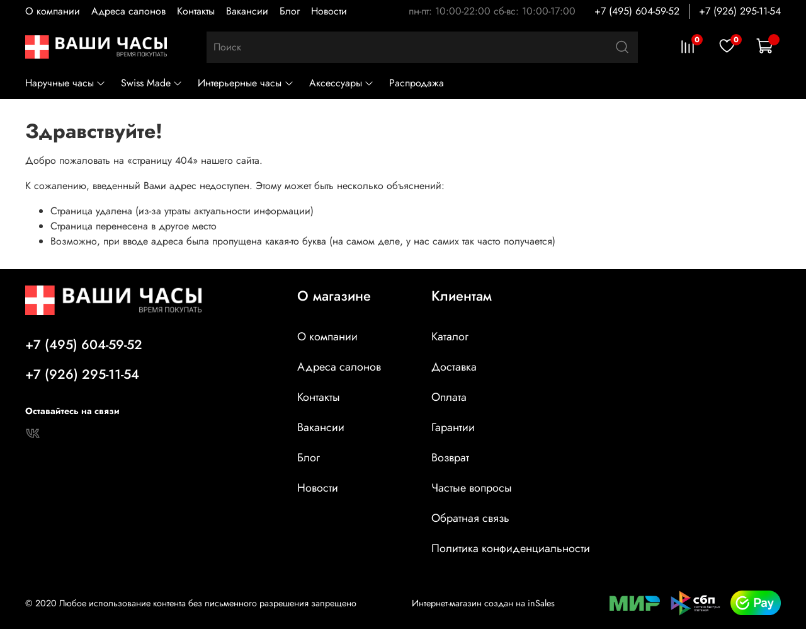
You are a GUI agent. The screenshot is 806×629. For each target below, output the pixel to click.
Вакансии (247, 11)
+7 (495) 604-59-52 (636, 11)
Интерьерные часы (245, 83)
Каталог (449, 336)
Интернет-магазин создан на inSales (483, 603)
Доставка (454, 367)
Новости (329, 11)
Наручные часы (65, 83)
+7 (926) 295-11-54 (740, 11)
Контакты (196, 11)
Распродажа (416, 83)
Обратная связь (470, 518)
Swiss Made (152, 83)
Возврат (450, 457)
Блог (290, 11)
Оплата (449, 397)
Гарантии (453, 427)
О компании (52, 11)
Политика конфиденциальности (510, 548)
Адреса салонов (128, 11)
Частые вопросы (471, 488)
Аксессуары (341, 83)
